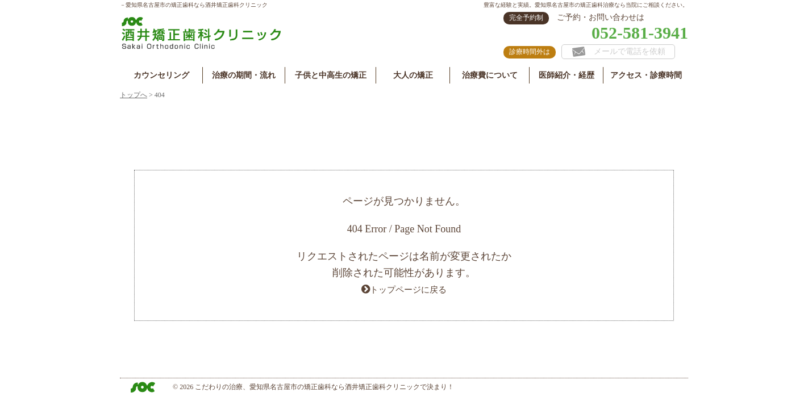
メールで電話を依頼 (618, 52)
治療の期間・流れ (244, 75)
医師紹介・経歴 (566, 75)
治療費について (490, 75)
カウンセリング (161, 75)
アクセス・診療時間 (646, 75)
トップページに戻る (409, 289)
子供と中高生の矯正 (330, 75)
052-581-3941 (640, 32)
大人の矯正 (413, 75)
